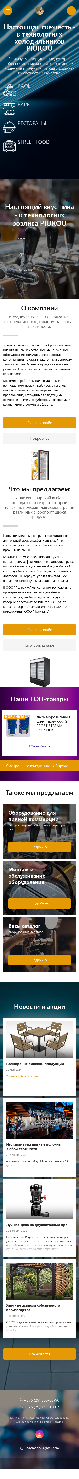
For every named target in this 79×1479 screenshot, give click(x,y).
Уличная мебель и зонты (22, 1076)
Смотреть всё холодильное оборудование (42, 765)
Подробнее (39, 438)
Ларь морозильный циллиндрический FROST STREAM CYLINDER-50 (53, 723)
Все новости (39, 1353)
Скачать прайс (39, 422)
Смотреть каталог (40, 645)
